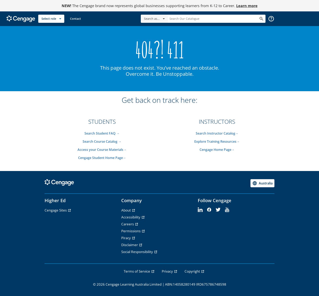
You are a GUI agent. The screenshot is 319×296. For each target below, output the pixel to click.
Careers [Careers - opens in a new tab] (128, 224)
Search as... (155, 18)
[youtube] (227, 210)
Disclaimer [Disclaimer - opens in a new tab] (130, 244)
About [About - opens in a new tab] (126, 210)
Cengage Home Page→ (217, 149)
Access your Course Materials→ (102, 149)
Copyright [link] (193, 271)
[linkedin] (200, 210)
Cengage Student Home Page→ (102, 158)
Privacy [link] (168, 271)
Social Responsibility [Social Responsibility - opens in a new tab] (137, 251)
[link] (75, 19)
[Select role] (51, 19)
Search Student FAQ (100, 133)
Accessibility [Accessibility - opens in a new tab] (131, 217)
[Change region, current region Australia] (262, 183)
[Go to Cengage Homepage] (21, 18)
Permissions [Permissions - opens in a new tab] (131, 231)
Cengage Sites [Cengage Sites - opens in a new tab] (56, 210)
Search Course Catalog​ (100, 141)
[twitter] (218, 210)
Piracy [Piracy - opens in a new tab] (126, 238)
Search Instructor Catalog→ (217, 133)
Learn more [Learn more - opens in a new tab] (247, 5)
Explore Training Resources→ (217, 141)
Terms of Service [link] (137, 271)
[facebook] (209, 210)
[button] (271, 19)
